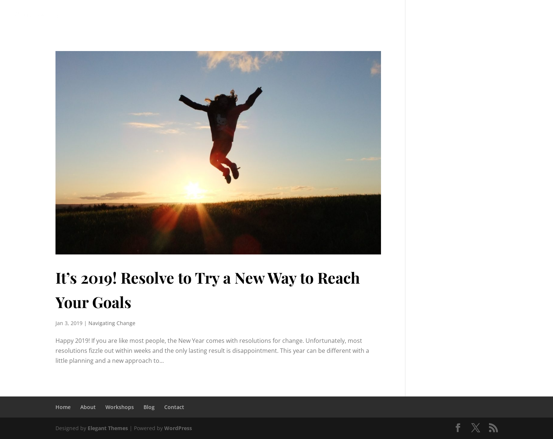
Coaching (227, 14)
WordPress (178, 428)
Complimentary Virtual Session (479, 14)
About (88, 407)
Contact (174, 407)
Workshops (381, 14)
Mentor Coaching (285, 14)
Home (63, 407)
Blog (415, 14)
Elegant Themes (108, 428)
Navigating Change (111, 323)
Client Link (338, 14)
